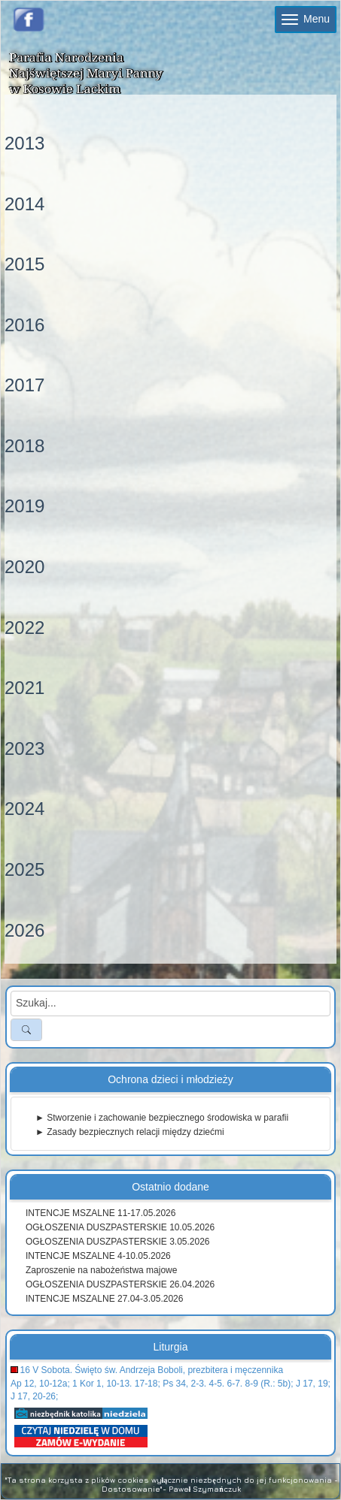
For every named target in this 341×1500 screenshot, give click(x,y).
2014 (24, 204)
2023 (24, 748)
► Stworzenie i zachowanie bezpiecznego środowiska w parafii (161, 1117)
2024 (24, 808)
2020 (24, 567)
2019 (24, 506)
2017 (24, 385)
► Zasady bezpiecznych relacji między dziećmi (129, 1132)
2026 (24, 930)
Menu (306, 19)
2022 (24, 627)
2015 (24, 264)
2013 (24, 143)
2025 (24, 869)
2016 (24, 325)
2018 (24, 446)
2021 (24, 688)
